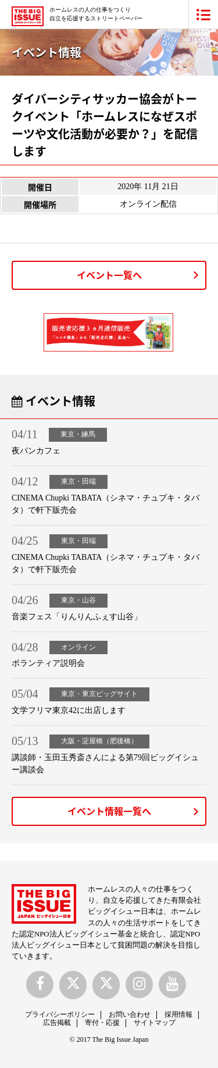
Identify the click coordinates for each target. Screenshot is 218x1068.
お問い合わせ (130, 1014)
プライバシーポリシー (60, 1014)
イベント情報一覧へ (109, 811)
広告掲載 (57, 1023)
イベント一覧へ (109, 275)
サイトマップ (155, 1023)
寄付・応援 (102, 1023)
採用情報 (178, 1014)
